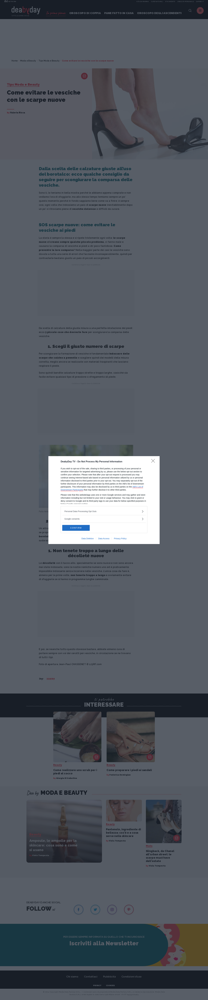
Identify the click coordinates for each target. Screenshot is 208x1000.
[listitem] (104, 511)
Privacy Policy (120, 538)
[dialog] (104, 500)
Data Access (103, 538)
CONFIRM (76, 528)
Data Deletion (87, 538)
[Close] (154, 462)
